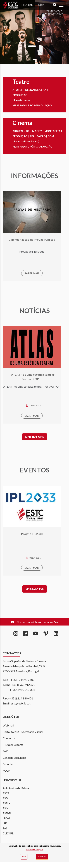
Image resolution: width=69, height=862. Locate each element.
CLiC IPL (8, 833)
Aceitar (42, 856)
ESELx (6, 803)
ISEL (5, 823)
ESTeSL (7, 813)
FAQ (5, 751)
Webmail (8, 725)
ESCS (6, 793)
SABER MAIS (16, 273)
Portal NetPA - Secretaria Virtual (23, 731)
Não (24, 856)
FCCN (7, 770)
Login (41, 4)
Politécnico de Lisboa (16, 788)
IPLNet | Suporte (13, 744)
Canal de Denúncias (15, 757)
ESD (5, 798)
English (29, 4)
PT (22, 4)
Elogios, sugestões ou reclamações (37, 622)
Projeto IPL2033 (16, 533)
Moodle (8, 764)
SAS (5, 828)
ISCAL (6, 818)
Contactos (9, 738)
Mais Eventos (19, 588)
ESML (6, 808)
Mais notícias (19, 436)
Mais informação (34, 849)
